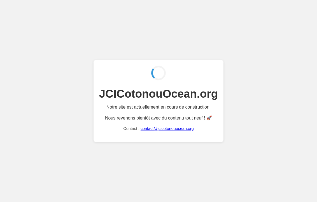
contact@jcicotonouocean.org (167, 128)
